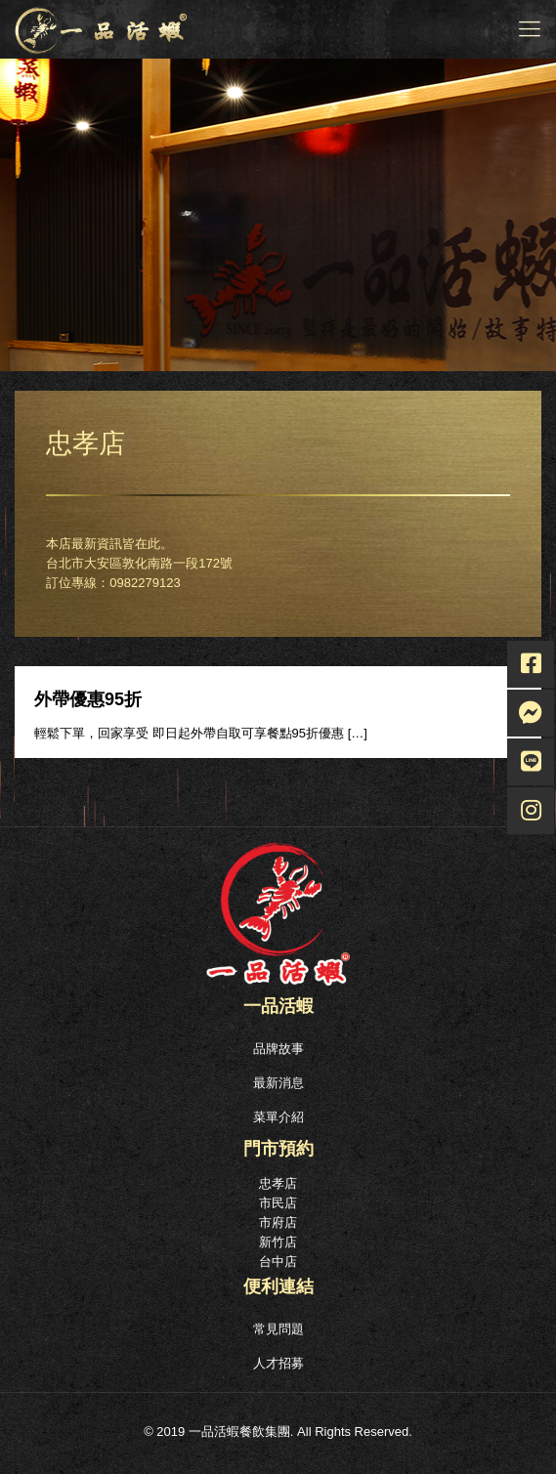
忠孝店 (278, 1183)
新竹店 (278, 1242)
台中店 (278, 1261)
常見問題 (278, 1329)
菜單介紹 (278, 1117)
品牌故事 (278, 1048)
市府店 (278, 1222)
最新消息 (278, 1082)
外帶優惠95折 (88, 699)
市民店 (278, 1203)
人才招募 (278, 1363)
